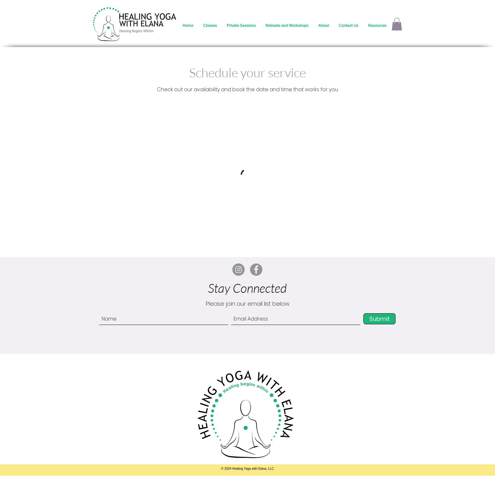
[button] (396, 24)
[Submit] (379, 318)
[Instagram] (238, 269)
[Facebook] (256, 269)
